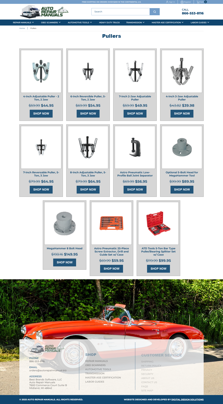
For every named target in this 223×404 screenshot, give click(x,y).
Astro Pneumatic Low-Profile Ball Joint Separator (135, 174)
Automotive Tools (78, 22)
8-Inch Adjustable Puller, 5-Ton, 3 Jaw (88, 174)
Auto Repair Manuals (41, 399)
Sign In (172, 2)
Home (22, 28)
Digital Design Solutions (187, 399)
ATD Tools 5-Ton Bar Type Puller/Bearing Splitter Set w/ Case (158, 252)
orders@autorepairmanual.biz (48, 371)
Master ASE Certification (166, 22)
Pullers (33, 28)
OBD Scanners (49, 22)
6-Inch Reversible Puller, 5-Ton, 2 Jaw (88, 99)
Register (187, 2)
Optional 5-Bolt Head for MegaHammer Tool (182, 174)
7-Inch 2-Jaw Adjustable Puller (135, 99)
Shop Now (41, 114)
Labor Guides (199, 22)
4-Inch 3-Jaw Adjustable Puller (182, 99)
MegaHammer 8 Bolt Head (64, 249)
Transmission (134, 22)
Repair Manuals (22, 22)
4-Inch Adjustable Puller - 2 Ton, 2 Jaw (41, 99)
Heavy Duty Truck (109, 22)
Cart (200, 1)
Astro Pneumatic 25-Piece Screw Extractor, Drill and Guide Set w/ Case (111, 252)
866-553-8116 (193, 13)
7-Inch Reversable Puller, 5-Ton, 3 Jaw (41, 174)
